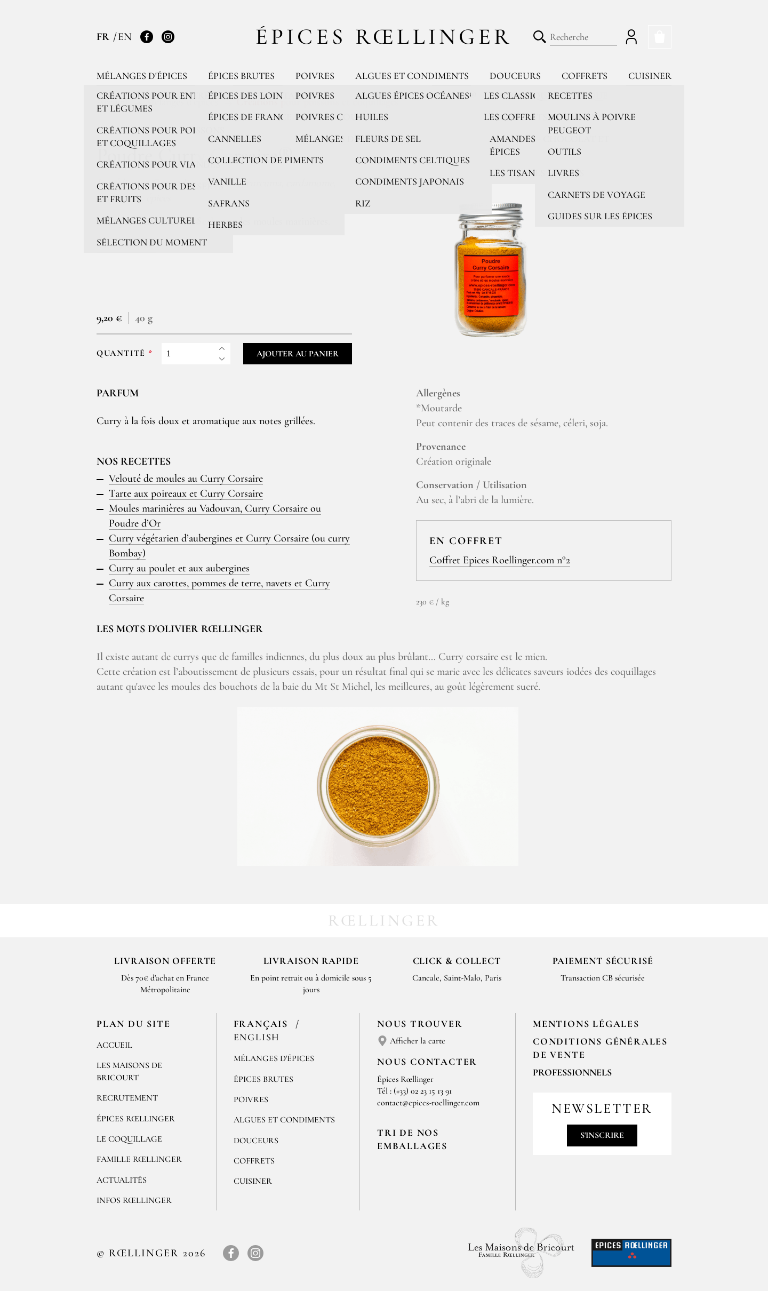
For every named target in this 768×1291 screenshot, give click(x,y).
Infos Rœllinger (134, 1200)
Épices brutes (241, 76)
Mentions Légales (586, 1024)
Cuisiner (649, 76)
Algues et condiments (412, 76)
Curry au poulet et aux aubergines (179, 568)
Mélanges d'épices (142, 76)
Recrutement (127, 1098)
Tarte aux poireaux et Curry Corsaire (186, 493)
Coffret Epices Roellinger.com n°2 (499, 560)
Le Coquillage (129, 1139)
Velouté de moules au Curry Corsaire (186, 478)
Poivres (314, 76)
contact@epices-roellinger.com (428, 1102)
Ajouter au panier (298, 353)
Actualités (122, 1180)
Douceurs (515, 76)
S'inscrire (602, 1135)
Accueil (114, 1045)
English (257, 1037)
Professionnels (572, 1072)
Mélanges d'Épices (274, 1058)
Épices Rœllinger (384, 36)
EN (125, 36)
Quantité (121, 353)
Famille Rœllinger (139, 1159)
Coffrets (584, 76)
